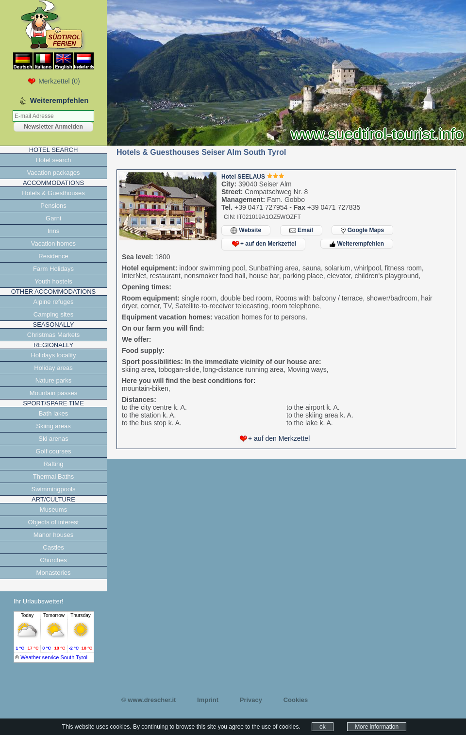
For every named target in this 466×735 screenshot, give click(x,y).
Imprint (207, 699)
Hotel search (53, 160)
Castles (53, 547)
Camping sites (53, 314)
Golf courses (53, 451)
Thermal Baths (53, 476)
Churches (53, 560)
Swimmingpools (53, 489)
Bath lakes (53, 413)
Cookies (295, 699)
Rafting (53, 464)
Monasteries (53, 572)
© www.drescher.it (148, 699)
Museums (53, 509)
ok (322, 726)
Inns (54, 230)
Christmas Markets (53, 334)
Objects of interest (53, 522)
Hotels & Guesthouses (53, 193)
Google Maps (362, 230)
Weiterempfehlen (357, 243)
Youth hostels (53, 281)
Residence (53, 256)
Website (246, 230)
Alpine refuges (53, 301)
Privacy (251, 699)
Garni (53, 218)
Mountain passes (53, 393)
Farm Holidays (53, 268)
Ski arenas (53, 438)
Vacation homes (53, 243)
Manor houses (53, 534)
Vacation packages (53, 172)
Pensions (53, 205)
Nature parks (53, 380)
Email (301, 230)
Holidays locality (53, 355)
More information (377, 726)
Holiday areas (53, 367)
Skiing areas (53, 426)
